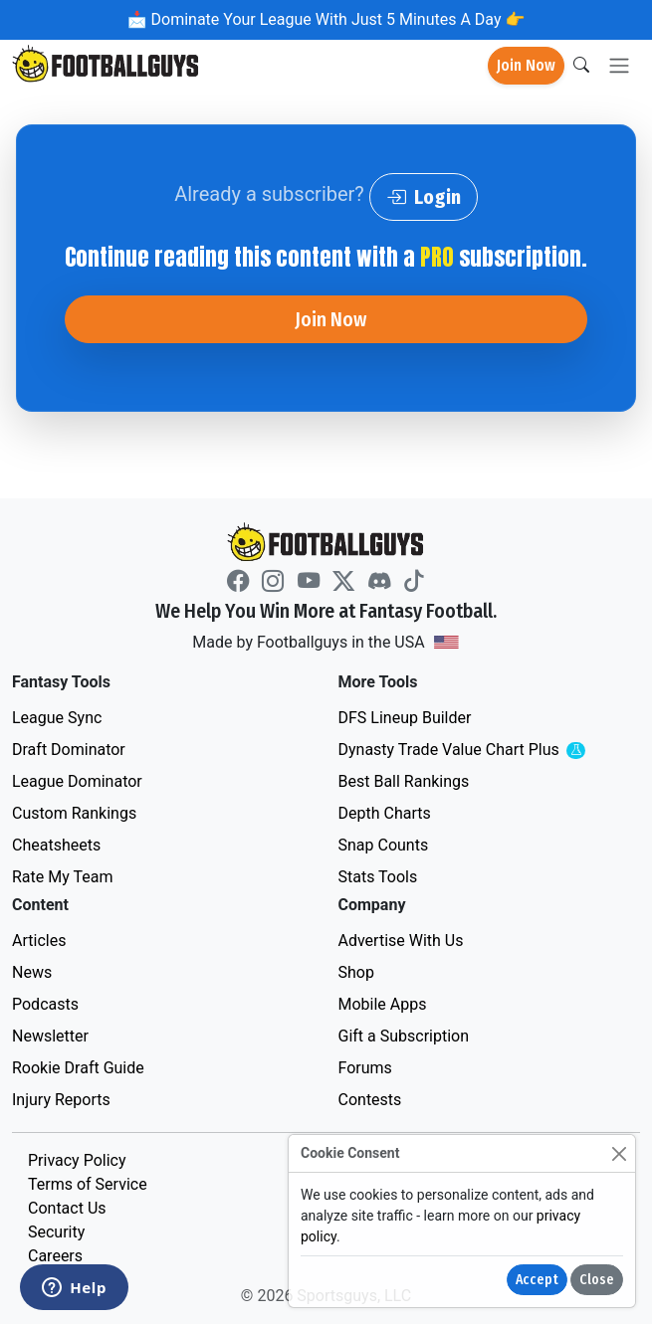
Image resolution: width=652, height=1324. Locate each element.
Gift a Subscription (404, 1036)
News (32, 972)
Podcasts (45, 1004)
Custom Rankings (74, 813)
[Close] (618, 1153)
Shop (356, 972)
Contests (370, 1099)
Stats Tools (378, 876)
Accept (537, 1279)
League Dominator (77, 781)
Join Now (526, 65)
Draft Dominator (68, 749)
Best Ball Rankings (404, 781)
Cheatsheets (56, 845)
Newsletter (50, 1036)
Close (596, 1279)
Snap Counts (383, 845)
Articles (39, 940)
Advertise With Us (401, 940)
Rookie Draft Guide (78, 1067)
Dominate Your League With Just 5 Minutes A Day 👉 (336, 19)
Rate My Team (62, 876)
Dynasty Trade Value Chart (487, 750)
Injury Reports (61, 1099)
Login (423, 197)
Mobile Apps (382, 1004)
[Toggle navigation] (619, 66)
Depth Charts (384, 813)
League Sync (57, 717)
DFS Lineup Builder (405, 717)
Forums (365, 1067)
